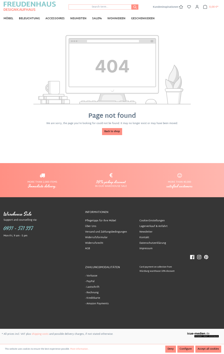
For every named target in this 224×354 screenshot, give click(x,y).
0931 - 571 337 (18, 228)
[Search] (134, 7)
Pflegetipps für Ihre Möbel (100, 221)
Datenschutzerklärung (152, 243)
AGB (87, 248)
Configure (186, 349)
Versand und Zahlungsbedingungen (106, 232)
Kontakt (144, 237)
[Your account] (197, 6)
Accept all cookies (208, 349)
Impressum (146, 248)
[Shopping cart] (211, 6)
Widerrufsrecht (94, 243)
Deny (171, 349)
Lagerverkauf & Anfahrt (153, 226)
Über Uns (90, 226)
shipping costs (40, 334)
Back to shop (112, 131)
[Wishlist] (189, 6)
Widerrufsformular (96, 237)
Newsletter (146, 232)
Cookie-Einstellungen (152, 221)
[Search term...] (100, 7)
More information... (79, 349)
